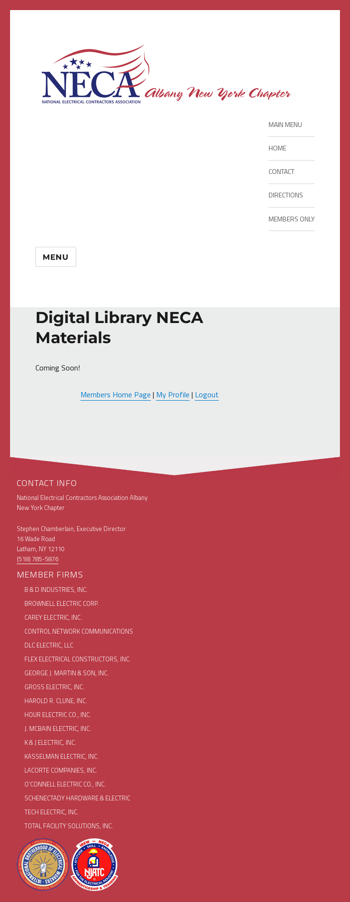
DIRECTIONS (286, 195)
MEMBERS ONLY (292, 219)
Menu (56, 257)
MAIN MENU (285, 124)
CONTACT (281, 171)
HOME (277, 148)
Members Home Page (115, 394)
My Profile (173, 394)
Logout (207, 394)
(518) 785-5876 (37, 559)
